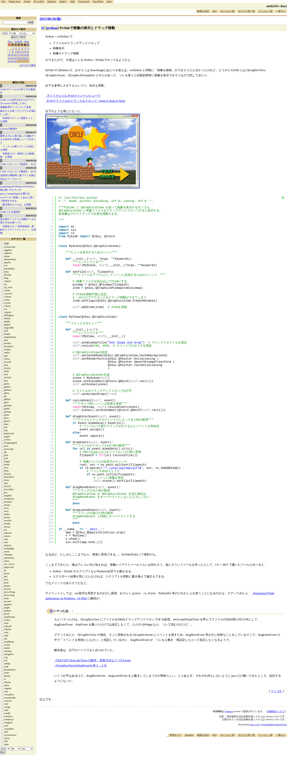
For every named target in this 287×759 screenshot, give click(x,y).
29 (12, 61)
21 (9, 58)
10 (18, 51)
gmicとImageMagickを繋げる (15, 193)
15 (12, 54)
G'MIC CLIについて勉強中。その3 (18, 164)
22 (12, 58)
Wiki (72, 1)
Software (51, 1)
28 (9, 61)
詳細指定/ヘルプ (276, 711)
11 (21, 51)
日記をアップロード (11, 179)
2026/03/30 (31, 85)
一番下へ (281, 11)
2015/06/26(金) (50, 19)
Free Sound (83, 1)
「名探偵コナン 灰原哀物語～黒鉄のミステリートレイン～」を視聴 (18, 229)
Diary (109, 1)
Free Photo (98, 1)
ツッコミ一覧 (265, 11)
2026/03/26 (31, 160)
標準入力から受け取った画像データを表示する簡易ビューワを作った (18, 139)
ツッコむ (276, 691)
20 (28, 54)
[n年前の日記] (73, 19)
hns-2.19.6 (255, 724)
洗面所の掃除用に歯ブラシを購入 (18, 175)
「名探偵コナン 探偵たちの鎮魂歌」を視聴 (17, 155)
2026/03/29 (31, 96)
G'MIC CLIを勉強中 (10, 212)
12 (24, 51)
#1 (43, 28)
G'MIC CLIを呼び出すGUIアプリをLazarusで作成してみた (17, 102)
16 (15, 54)
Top (3, 1)
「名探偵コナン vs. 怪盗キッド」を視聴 (17, 120)
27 (28, 58)
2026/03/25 (31, 167)
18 (21, 54)
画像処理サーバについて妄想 (15, 107)
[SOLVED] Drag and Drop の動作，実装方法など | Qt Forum (93, 660)
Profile (27, 1)
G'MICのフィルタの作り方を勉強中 (17, 91)
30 (15, 61)
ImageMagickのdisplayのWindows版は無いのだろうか (17, 188)
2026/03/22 (31, 215)
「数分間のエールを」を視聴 (15, 204)
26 (24, 58)
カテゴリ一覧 (18, 239)
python (52, 28)
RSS (215, 11)
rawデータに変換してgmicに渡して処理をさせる (17, 199)
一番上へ (281, 735)
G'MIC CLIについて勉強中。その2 (18, 171)
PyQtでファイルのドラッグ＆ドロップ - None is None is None (86, 100)
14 (9, 54)
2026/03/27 (31, 132)
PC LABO (39, 1)
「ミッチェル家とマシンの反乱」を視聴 (18, 148)
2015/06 (18, 41)
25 (21, 58)
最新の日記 (203, 11)
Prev (10, 41)
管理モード (175, 735)
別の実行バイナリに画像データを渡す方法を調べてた (18, 221)
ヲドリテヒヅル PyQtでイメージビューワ (73, 95)
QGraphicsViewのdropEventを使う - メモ (81, 665)
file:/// (97, 452)
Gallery (63, 1)
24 (18, 58)
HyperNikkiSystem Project (274, 724)
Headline (189, 735)
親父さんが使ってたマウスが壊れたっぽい (18, 113)
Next (26, 41)
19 (24, 54)
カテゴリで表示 (27, 65)
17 (18, 54)
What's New (14, 1)
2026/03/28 (31, 125)
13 (28, 51)
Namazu (229, 711)
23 (15, 58)
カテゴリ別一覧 (246, 11)
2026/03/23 (31, 208)
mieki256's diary (276, 6)
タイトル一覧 (227, 11)
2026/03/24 (31, 182)
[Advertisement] (220, 748)
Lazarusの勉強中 (8, 128)
